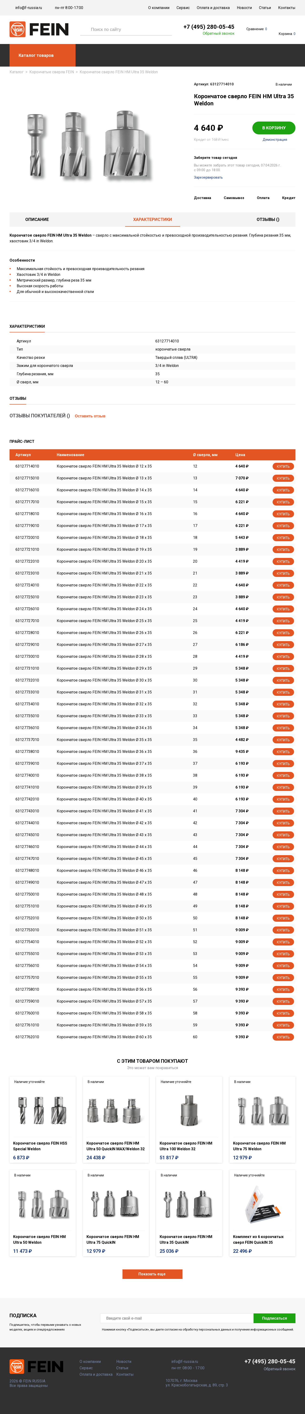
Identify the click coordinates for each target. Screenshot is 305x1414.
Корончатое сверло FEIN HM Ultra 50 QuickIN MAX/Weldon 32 (115, 1146)
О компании (158, 7)
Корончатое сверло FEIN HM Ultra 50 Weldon (39, 1239)
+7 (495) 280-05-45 (208, 27)
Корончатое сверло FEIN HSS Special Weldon (40, 1146)
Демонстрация (275, 139)
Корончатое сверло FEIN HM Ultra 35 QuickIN (186, 1239)
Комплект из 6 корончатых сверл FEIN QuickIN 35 (258, 1239)
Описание (37, 219)
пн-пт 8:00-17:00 (69, 8)
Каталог (17, 72)
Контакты (286, 7)
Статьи (265, 7)
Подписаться (274, 1318)
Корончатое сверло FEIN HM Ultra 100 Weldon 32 (186, 1146)
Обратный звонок (218, 33)
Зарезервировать (208, 177)
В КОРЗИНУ (274, 127)
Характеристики (152, 219)
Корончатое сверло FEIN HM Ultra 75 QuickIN (112, 1239)
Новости (244, 7)
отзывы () (268, 219)
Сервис (183, 7)
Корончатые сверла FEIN (51, 72)
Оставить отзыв (90, 416)
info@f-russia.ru (28, 8)
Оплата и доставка (213, 7)
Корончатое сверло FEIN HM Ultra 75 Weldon (259, 1146)
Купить (283, 466)
